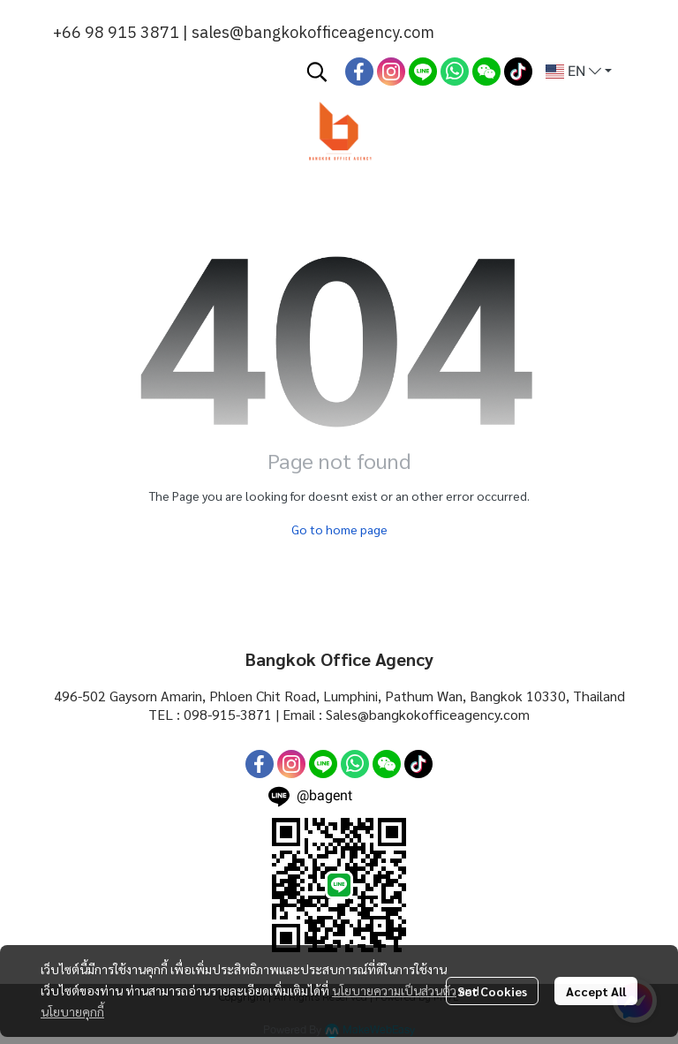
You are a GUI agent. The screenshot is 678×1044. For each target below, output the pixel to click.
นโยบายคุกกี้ (72, 1011)
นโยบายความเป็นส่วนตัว (394, 990)
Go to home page (339, 529)
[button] (317, 72)
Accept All (596, 991)
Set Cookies (492, 991)
